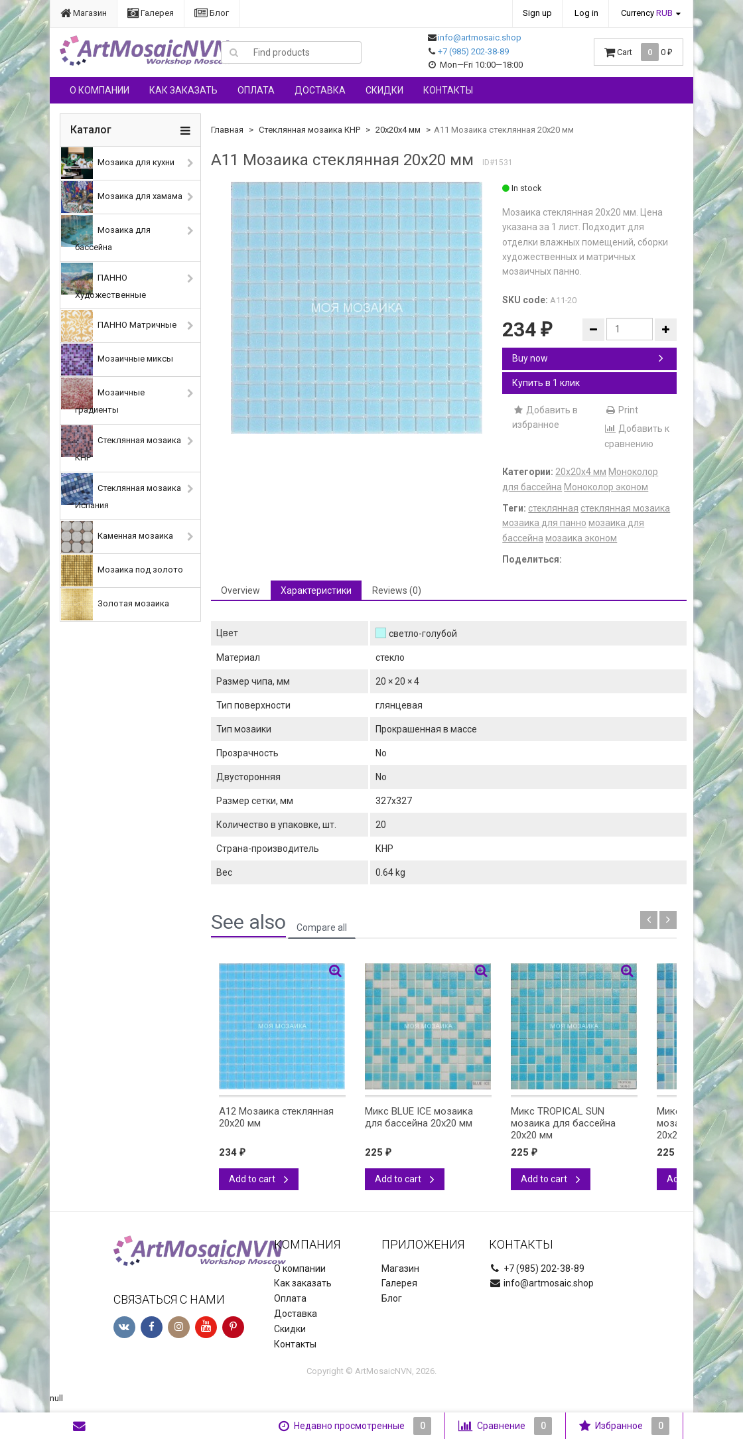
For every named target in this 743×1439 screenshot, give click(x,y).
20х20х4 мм (398, 130)
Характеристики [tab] (316, 590)
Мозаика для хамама (121, 197)
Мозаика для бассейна (106, 233)
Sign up (537, 13)
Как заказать (183, 90)
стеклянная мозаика (625, 508)
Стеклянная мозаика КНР (121, 443)
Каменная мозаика (117, 537)
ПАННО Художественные (103, 281)
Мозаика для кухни (117, 163)
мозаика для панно (544, 522)
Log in (586, 13)
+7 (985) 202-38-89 (473, 51)
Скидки (384, 90)
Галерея (150, 13)
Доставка (320, 90)
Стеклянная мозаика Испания (121, 491)
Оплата (256, 90)
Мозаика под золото (122, 570)
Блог (211, 13)
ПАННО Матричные (118, 326)
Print (621, 410)
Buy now (587, 358)
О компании (99, 90)
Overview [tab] (240, 590)
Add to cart (259, 1179)
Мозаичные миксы (117, 360)
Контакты (448, 90)
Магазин (83, 13)
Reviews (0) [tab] (396, 590)
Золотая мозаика (115, 604)
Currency (647, 13)
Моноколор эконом (606, 487)
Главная (227, 130)
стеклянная (553, 508)
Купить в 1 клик (546, 382)
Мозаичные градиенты (103, 396)
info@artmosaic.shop (479, 37)
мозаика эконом (581, 538)
